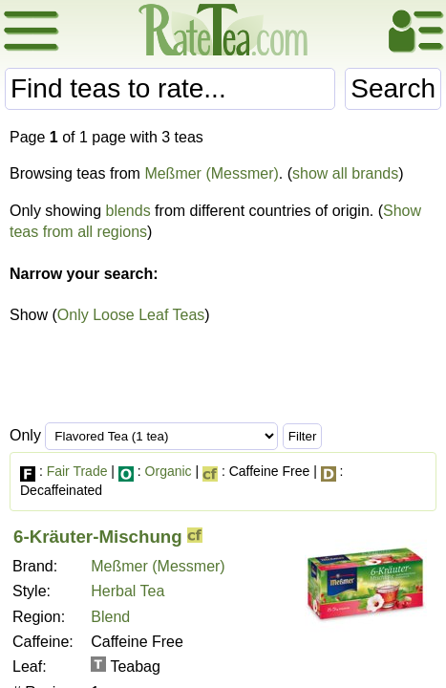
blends (128, 211)
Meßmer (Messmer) (211, 173)
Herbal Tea (127, 591)
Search (392, 88)
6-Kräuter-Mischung (97, 537)
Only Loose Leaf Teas (130, 315)
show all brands (345, 173)
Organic (168, 471)
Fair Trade (77, 471)
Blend (110, 617)
